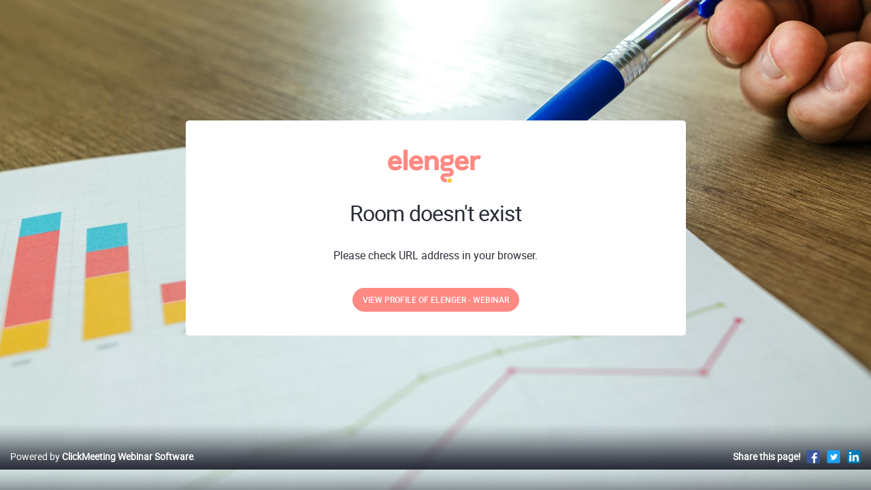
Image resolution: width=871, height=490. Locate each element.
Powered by (101, 470)
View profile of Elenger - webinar (436, 299)
